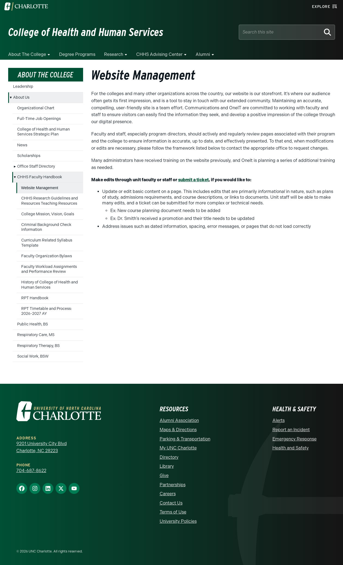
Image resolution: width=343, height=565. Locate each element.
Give (164, 475)
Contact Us (171, 503)
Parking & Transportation (185, 439)
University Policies (178, 521)
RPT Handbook (34, 298)
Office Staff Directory (36, 166)
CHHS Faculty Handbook (39, 177)
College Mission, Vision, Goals (47, 214)
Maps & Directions (178, 429)
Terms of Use (173, 512)
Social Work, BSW (32, 356)
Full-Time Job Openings (39, 118)
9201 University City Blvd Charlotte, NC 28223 (41, 447)
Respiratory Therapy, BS (38, 345)
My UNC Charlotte (178, 448)
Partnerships (173, 484)
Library (167, 466)
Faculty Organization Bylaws (46, 256)
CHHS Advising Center (159, 54)
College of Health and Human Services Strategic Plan (43, 132)
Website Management (39, 188)
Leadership (23, 86)
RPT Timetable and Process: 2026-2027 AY (46, 311)
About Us (21, 97)
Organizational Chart (35, 108)
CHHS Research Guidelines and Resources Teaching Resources (49, 201)
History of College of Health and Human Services (49, 284)
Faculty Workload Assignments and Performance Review (49, 269)
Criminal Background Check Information (46, 227)
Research (113, 54)
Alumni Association (179, 420)
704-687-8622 (31, 470)
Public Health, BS (32, 324)
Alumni (203, 54)
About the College (27, 54)
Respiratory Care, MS (35, 335)
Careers (168, 493)
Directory (169, 457)
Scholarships (28, 155)
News (22, 145)
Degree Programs (77, 54)
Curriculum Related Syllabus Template (46, 242)
